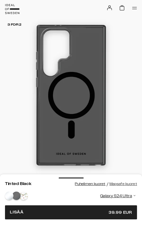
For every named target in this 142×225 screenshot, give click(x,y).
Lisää (71, 212)
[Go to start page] (12, 9)
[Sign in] (109, 8)
